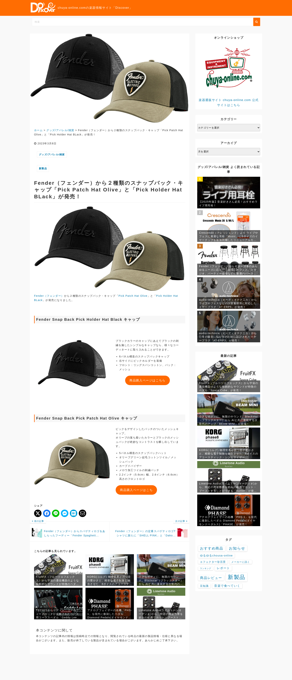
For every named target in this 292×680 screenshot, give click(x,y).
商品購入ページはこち (136, 490)
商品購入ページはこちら (147, 380)
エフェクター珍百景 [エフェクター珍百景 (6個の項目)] (213, 561)
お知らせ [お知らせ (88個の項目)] (237, 548)
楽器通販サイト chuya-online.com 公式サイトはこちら (229, 74)
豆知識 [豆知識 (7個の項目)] (204, 585)
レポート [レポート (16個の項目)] (223, 568)
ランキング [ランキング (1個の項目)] (205, 568)
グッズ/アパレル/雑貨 (52, 154)
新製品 (43, 168)
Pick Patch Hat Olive (132, 295)
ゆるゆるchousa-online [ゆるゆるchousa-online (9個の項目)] (216, 555)
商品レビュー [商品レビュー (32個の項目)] (211, 578)
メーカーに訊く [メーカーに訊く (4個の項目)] (240, 562)
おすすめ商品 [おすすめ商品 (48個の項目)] (211, 548)
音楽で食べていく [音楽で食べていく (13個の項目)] (227, 585)
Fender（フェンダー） (49, 295)
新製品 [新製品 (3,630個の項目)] (237, 577)
